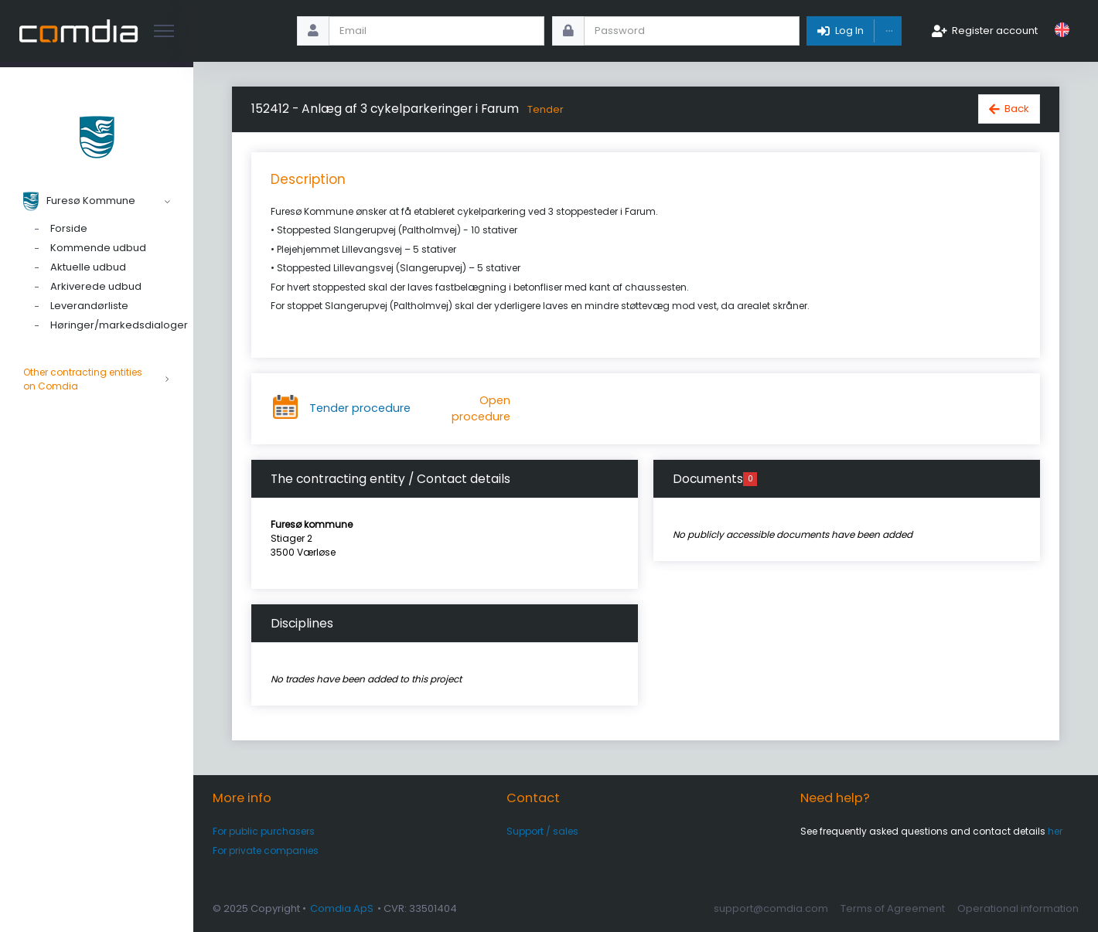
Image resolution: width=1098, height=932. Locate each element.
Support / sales (542, 831)
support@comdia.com (771, 908)
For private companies (266, 850)
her (1055, 831)
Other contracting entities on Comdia (96, 379)
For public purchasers (264, 831)
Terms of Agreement (893, 908)
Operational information (1018, 908)
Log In (849, 30)
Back (1016, 108)
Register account (995, 30)
